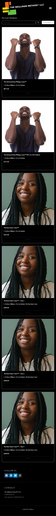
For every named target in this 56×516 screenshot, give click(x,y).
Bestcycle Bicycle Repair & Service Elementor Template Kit (12, 515)
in (15, 85)
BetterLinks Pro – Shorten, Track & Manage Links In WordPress (27, 515)
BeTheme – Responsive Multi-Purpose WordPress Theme (21, 515)
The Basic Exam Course (31, 304)
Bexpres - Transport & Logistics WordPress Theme (35, 515)
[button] (50, 8)
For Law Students (20, 85)
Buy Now (28, 93)
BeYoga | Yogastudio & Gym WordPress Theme (39, 515)
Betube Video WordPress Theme (31, 515)
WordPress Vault (8, 515)
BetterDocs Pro (24, 515)
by (4, 85)
